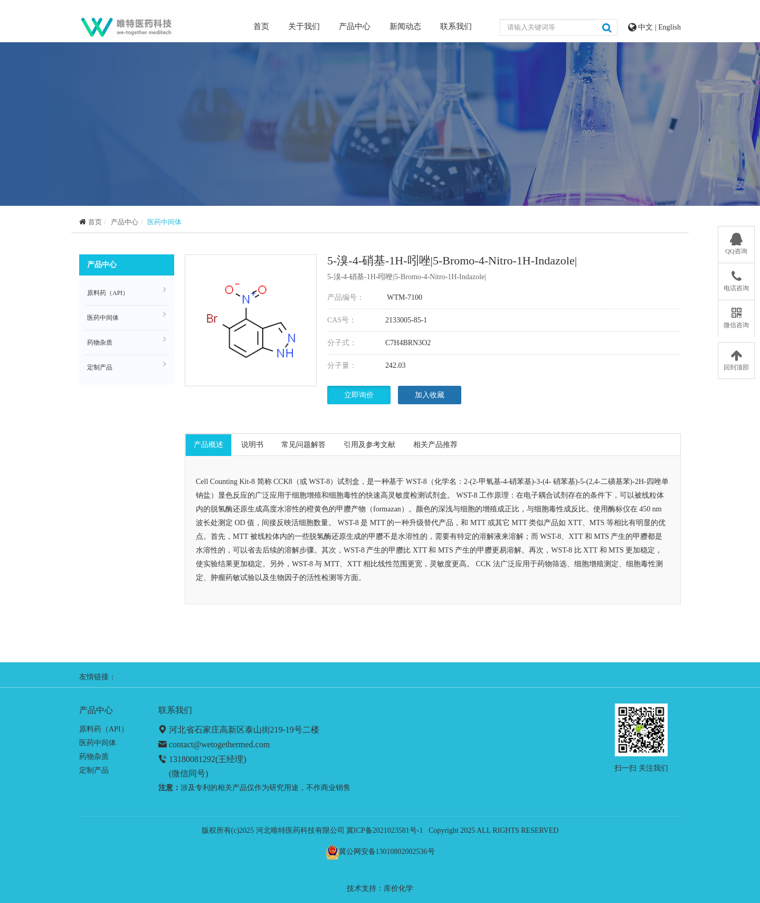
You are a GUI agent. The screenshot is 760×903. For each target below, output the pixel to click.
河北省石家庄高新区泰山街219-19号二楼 (244, 729)
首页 (261, 26)
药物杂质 (126, 341)
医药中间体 (164, 222)
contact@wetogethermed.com (219, 744)
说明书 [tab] (252, 445)
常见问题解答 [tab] (303, 445)
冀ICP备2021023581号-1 (384, 830)
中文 (646, 27)
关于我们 (304, 26)
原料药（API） (126, 291)
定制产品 (126, 365)
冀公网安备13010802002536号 (387, 852)
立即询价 (359, 395)
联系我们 (456, 26)
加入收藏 (429, 395)
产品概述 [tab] (208, 445)
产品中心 (354, 26)
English (669, 27)
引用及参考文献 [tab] (369, 445)
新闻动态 (405, 26)
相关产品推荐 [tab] (435, 445)
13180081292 (192, 759)
